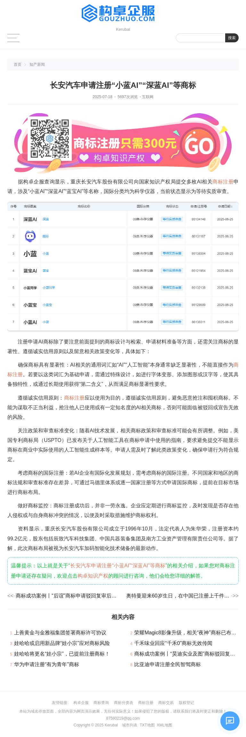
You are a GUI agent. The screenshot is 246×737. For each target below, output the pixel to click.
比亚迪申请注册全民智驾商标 (167, 664)
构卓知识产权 (93, 576)
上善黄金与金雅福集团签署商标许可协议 (60, 632)
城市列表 (129, 725)
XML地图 (164, 725)
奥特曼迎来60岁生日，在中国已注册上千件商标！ (178, 595)
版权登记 (186, 702)
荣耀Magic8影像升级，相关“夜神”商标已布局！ (187, 632)
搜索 (232, 38)
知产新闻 (37, 64)
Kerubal (111, 725)
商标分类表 (123, 702)
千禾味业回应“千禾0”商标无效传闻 (173, 643)
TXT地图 (147, 725)
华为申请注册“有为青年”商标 (46, 664)
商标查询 (101, 702)
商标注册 (223, 181)
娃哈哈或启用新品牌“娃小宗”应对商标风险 (62, 643)
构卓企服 (81, 702)
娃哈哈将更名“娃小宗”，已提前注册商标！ (62, 654)
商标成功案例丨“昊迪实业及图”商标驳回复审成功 (189, 654)
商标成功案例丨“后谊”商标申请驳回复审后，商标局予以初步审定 (68, 595)
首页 (17, 64)
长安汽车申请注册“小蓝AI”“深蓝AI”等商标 (118, 565)
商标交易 (166, 702)
